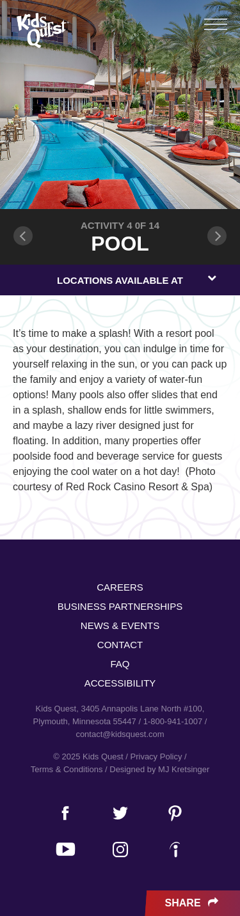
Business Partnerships (120, 606)
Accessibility (120, 683)
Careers (120, 587)
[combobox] (120, 280)
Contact (120, 644)
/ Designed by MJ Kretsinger (157, 769)
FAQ (119, 663)
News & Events (120, 625)
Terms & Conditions (67, 769)
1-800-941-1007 (173, 721)
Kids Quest (41, 30)
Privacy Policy (156, 756)
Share (193, 903)
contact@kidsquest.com (120, 734)
